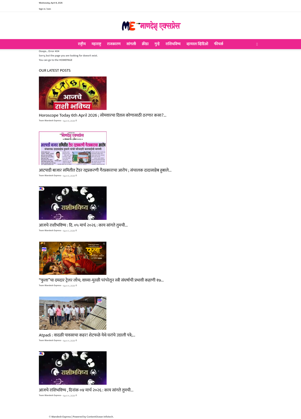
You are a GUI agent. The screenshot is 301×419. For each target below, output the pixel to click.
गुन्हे (157, 44)
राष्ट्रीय (82, 44)
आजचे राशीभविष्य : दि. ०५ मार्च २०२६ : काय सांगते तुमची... (83, 225)
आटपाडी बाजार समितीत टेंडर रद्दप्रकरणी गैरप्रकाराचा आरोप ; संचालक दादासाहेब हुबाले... (105, 170)
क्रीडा (145, 44)
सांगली (131, 44)
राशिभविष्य (173, 44)
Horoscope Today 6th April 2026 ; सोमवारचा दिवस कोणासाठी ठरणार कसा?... (102, 115)
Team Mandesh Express (50, 120)
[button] (257, 44)
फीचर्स (218, 44)
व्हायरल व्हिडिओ (197, 44)
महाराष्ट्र (96, 44)
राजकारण (114, 44)
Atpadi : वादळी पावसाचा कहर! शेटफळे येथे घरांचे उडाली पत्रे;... (87, 335)
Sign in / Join (45, 9)
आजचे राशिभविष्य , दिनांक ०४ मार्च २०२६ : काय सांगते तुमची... (86, 390)
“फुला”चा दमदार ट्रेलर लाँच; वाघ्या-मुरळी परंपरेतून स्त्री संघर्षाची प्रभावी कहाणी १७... (101, 280)
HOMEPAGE (65, 60)
